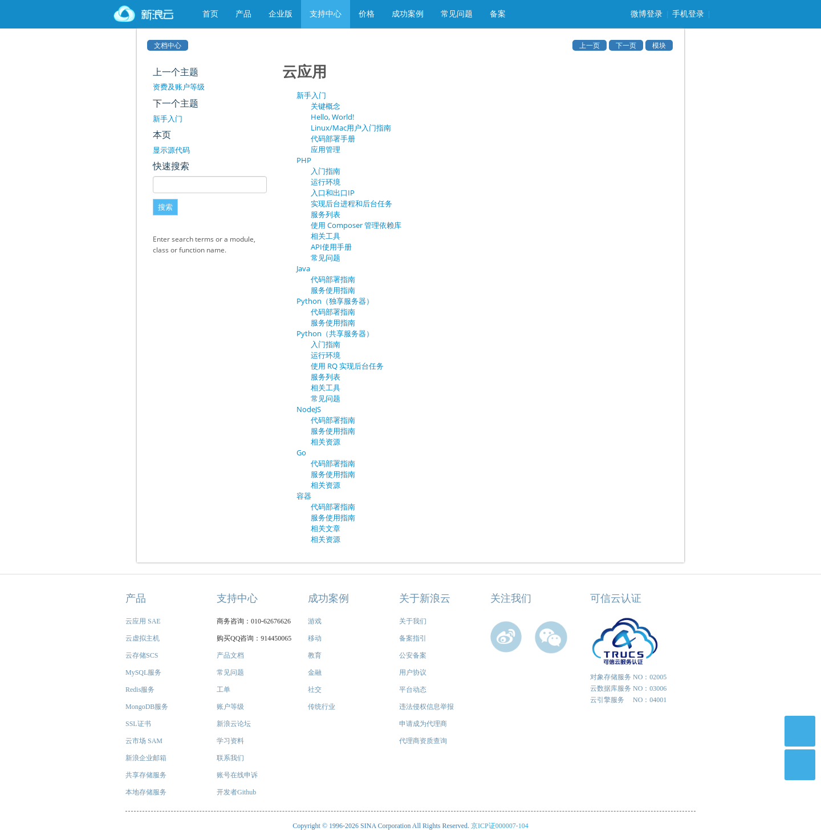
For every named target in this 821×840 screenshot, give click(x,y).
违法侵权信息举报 (426, 707)
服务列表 (325, 214)
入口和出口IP (333, 192)
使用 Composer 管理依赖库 (356, 225)
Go (301, 452)
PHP (303, 160)
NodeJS (308, 409)
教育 (315, 655)
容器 (303, 496)
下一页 (626, 45)
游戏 (315, 621)
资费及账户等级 (179, 86)
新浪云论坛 (234, 724)
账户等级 (230, 707)
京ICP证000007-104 (500, 826)
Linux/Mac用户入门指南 (351, 128)
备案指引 (412, 638)
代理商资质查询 (423, 741)
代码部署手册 (333, 138)
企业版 (280, 14)
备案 (498, 14)
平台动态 (412, 690)
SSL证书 (138, 724)
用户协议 (412, 672)
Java (303, 268)
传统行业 (321, 707)
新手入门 (167, 118)
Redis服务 (140, 690)
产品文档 (230, 655)
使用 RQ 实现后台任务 (347, 366)
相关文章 (325, 528)
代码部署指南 (333, 279)
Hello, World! (332, 117)
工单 (223, 690)
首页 (210, 14)
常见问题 (457, 14)
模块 (659, 45)
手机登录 (688, 14)
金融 (315, 672)
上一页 (589, 45)
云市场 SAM (143, 741)
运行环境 (325, 182)
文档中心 (167, 45)
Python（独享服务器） (334, 301)
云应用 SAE (143, 621)
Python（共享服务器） (334, 333)
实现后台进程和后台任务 (351, 203)
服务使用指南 (333, 290)
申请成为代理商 (423, 724)
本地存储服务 (145, 792)
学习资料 (230, 741)
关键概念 (325, 106)
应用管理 (325, 149)
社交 (315, 690)
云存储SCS (141, 655)
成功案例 (408, 14)
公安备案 (412, 655)
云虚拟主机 (142, 638)
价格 (367, 14)
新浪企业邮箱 (145, 758)
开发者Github (236, 792)
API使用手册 (331, 247)
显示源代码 (171, 150)
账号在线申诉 (237, 775)
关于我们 (412, 621)
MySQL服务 (143, 672)
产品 (243, 14)
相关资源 (325, 442)
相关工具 (325, 236)
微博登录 (647, 14)
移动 (315, 638)
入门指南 (325, 171)
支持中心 (326, 14)
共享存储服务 (145, 775)
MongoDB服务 (146, 707)
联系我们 (230, 758)
